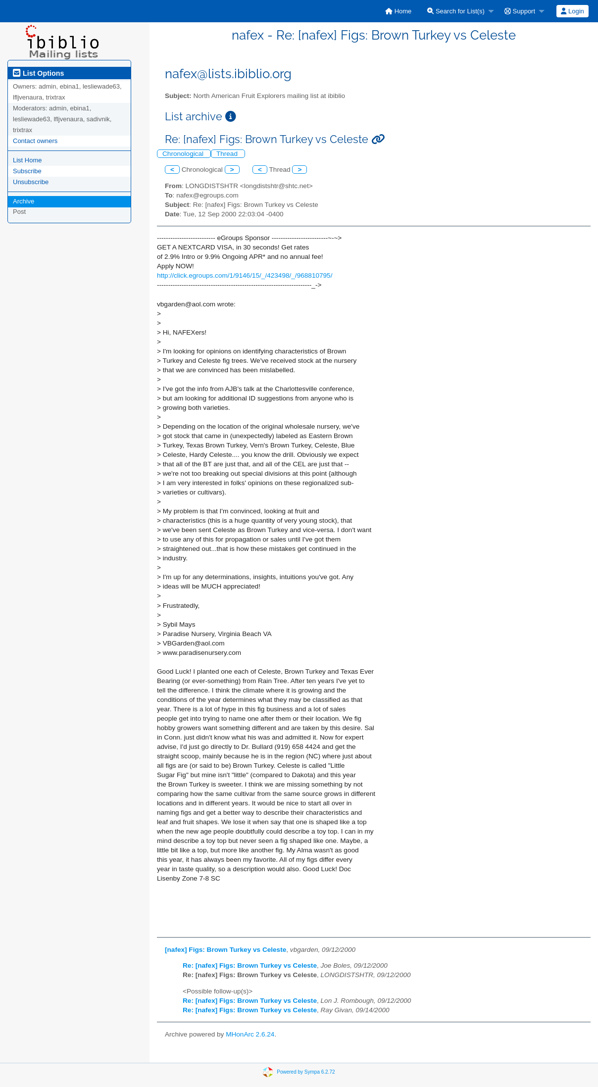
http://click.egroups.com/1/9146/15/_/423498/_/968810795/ (244, 275)
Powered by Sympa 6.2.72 (306, 1071)
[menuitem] (398, 11)
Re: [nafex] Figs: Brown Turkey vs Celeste (250, 965)
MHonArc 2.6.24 (250, 1034)
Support (519, 11)
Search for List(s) (456, 11)
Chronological (183, 153)
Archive (23, 201)
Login (572, 11)
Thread (228, 153)
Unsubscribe (31, 182)
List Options (38, 73)
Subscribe (27, 171)
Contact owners (35, 141)
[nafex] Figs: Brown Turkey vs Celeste (225, 949)
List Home (27, 160)
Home (398, 11)
